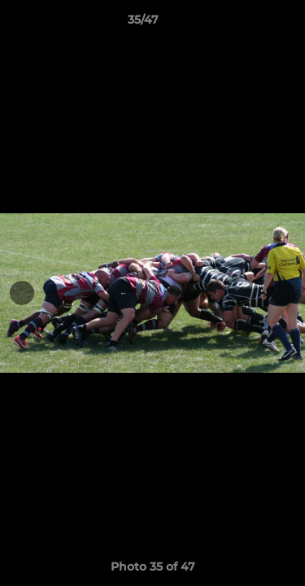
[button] (246, 23)
